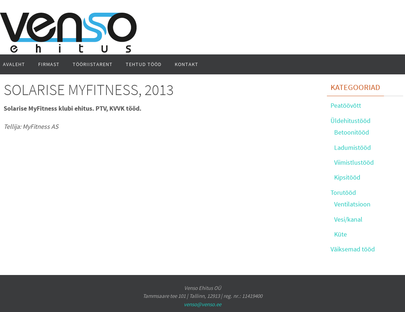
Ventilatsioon (352, 204)
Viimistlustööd (354, 162)
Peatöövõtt (346, 105)
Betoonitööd (351, 132)
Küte (340, 234)
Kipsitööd (347, 177)
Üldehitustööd (350, 120)
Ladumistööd (352, 147)
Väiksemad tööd (353, 249)
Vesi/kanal (348, 219)
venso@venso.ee (202, 304)
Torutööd (343, 192)
